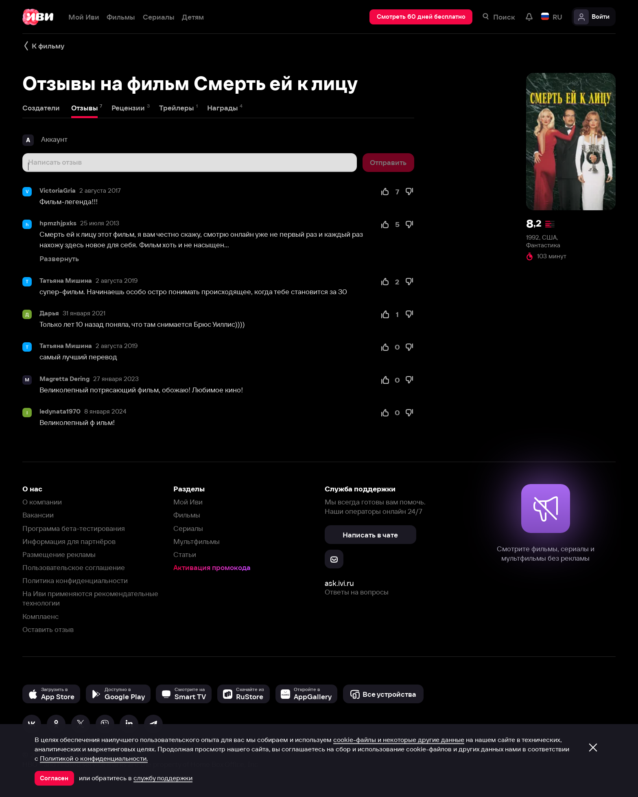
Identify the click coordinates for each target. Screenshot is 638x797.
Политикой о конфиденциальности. (94, 758)
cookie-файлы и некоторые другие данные (398, 739)
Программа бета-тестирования (73, 528)
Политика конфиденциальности (75, 580)
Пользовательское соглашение (73, 567)
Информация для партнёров (69, 541)
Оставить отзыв (48, 629)
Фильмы (186, 515)
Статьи (184, 554)
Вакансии (38, 515)
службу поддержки (162, 778)
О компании (42, 502)
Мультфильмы (196, 541)
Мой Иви (188, 502)
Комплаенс (40, 616)
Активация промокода (212, 567)
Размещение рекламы (59, 554)
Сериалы (188, 528)
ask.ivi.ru (339, 583)
